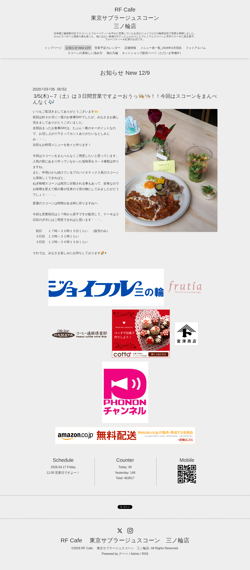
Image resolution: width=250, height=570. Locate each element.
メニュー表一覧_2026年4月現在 (161, 47)
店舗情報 (130, 47)
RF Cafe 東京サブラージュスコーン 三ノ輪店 (125, 18)
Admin (135, 553)
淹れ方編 (112, 53)
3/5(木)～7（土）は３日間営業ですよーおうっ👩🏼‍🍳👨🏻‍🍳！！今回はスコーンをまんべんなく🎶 (125, 99)
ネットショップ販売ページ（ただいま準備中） (152, 53)
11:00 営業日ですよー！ (63, 472)
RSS (145, 553)
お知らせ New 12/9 (78, 47)
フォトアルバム (196, 47)
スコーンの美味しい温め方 (85, 53)
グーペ (123, 553)
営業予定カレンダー (107, 47)
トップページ (53, 47)
